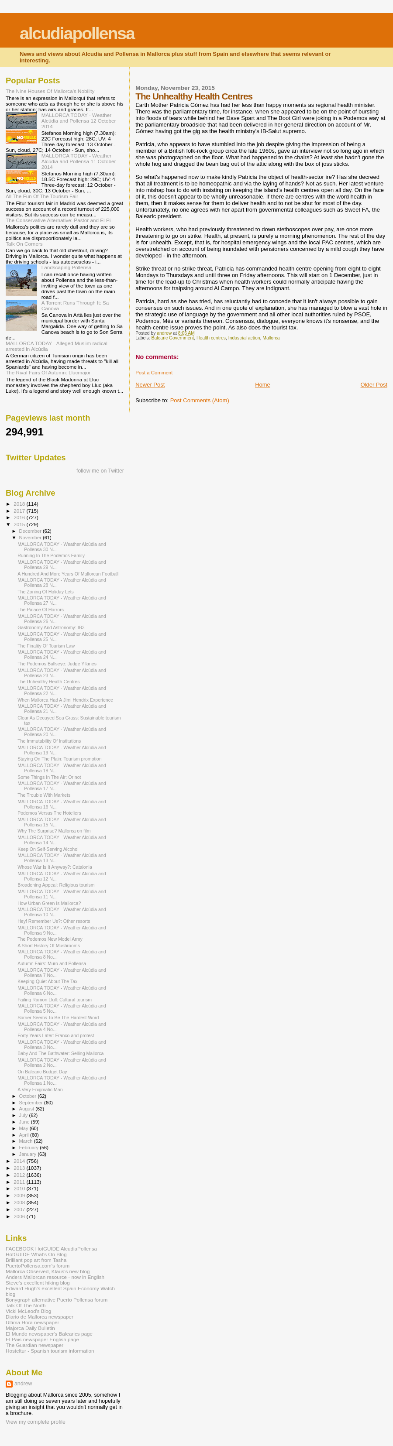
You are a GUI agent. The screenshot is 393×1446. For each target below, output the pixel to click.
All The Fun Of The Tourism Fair (42, 196)
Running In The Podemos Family (51, 555)
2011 (20, 1182)
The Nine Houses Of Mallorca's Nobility (50, 91)
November (31, 537)
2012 (20, 1175)
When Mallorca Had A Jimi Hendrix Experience (65, 699)
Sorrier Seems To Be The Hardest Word (58, 1017)
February (29, 1147)
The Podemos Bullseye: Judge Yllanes (57, 663)
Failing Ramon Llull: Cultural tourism (54, 999)
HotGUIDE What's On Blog (36, 1254)
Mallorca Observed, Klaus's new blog (48, 1271)
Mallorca (270, 338)
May (24, 1128)
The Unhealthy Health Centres (48, 681)
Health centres (211, 338)
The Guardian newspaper (34, 1345)
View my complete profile (36, 1422)
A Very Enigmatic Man (39, 1089)
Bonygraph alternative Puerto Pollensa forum (56, 1299)
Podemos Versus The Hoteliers (49, 813)
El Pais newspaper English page (42, 1339)
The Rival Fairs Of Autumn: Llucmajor (48, 372)
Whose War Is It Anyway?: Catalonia (54, 867)
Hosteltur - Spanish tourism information (50, 1350)
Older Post (374, 384)
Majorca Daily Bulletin (30, 1328)
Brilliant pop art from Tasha (36, 1260)
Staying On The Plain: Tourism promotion (59, 758)
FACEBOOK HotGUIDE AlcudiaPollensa (51, 1248)
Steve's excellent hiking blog (38, 1282)
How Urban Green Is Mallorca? (49, 903)
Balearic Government (173, 338)
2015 (20, 524)
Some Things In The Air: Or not (49, 777)
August (27, 1108)
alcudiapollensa (77, 33)
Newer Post (150, 384)
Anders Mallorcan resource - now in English (55, 1277)
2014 (20, 1161)
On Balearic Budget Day (42, 1071)
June (25, 1121)
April (24, 1135)
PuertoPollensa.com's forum (37, 1265)
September (32, 1102)
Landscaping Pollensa (66, 267)
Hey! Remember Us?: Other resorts (53, 921)
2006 (20, 1216)
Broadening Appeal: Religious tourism (55, 884)
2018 (20, 504)
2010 (20, 1188)
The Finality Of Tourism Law (46, 645)
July (24, 1115)
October (28, 1096)
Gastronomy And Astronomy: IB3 (50, 627)
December (31, 531)
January (28, 1154)
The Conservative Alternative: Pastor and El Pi (58, 220)
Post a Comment (153, 372)
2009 (20, 1195)
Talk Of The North (26, 1305)
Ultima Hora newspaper (32, 1322)
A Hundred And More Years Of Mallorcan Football (67, 573)
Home (262, 384)
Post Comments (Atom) (199, 400)
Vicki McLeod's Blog (28, 1311)
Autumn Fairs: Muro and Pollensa (51, 963)
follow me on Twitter (100, 471)
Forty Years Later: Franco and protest (55, 1035)
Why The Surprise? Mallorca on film (53, 830)
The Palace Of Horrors (40, 609)
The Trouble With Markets (43, 795)
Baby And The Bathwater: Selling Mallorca (60, 1053)
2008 (20, 1202)
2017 (20, 511)
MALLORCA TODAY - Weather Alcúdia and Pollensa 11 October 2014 (78, 161)
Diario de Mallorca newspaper (39, 1316)
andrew (23, 1384)
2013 (20, 1168)
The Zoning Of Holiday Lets (45, 591)
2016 (20, 517)
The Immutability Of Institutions (49, 741)
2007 (20, 1209)
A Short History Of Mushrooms (48, 945)
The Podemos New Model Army (50, 939)
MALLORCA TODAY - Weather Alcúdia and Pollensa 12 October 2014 (78, 120)
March (26, 1141)
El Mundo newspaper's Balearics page (49, 1333)
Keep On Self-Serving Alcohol (47, 849)
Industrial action (244, 338)
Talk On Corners (24, 244)
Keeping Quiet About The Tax (47, 981)
